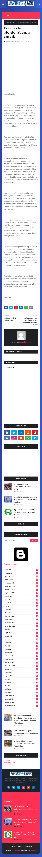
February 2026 (21, 576)
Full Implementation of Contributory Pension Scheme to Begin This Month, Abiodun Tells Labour (25, 719)
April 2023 (21, 689)
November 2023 (21, 666)
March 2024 (21, 652)
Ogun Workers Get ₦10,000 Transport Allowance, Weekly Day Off (24, 512)
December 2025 (21, 583)
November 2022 (21, 705)
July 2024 (21, 639)
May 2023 (21, 686)
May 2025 (21, 606)
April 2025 (21, 609)
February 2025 (21, 616)
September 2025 (21, 593)
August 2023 (21, 676)
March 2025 (21, 613)
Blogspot (17, 850)
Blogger (33, 850)
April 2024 (21, 649)
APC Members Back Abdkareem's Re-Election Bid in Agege (25, 486)
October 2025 (21, 589)
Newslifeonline (11, 41)
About (20, 846)
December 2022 (21, 702)
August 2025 (21, 596)
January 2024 (21, 659)
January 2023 (21, 699)
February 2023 (21, 696)
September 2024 (21, 633)
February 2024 (21, 656)
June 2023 (21, 682)
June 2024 (21, 642)
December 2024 (21, 623)
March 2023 (21, 692)
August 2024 (21, 636)
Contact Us (28, 846)
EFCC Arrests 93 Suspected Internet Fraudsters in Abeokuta (26, 732)
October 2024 (21, 629)
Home (7, 22)
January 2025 (21, 619)
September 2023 (21, 672)
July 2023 (21, 679)
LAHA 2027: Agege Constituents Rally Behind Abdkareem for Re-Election (26, 499)
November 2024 (21, 626)
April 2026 (21, 570)
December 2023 (21, 662)
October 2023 (21, 669)
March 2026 (21, 573)
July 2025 (21, 599)
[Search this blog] (17, 540)
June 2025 (21, 603)
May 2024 (21, 646)
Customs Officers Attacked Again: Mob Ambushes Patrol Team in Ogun (25, 743)
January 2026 (21, 580)
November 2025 (21, 586)
